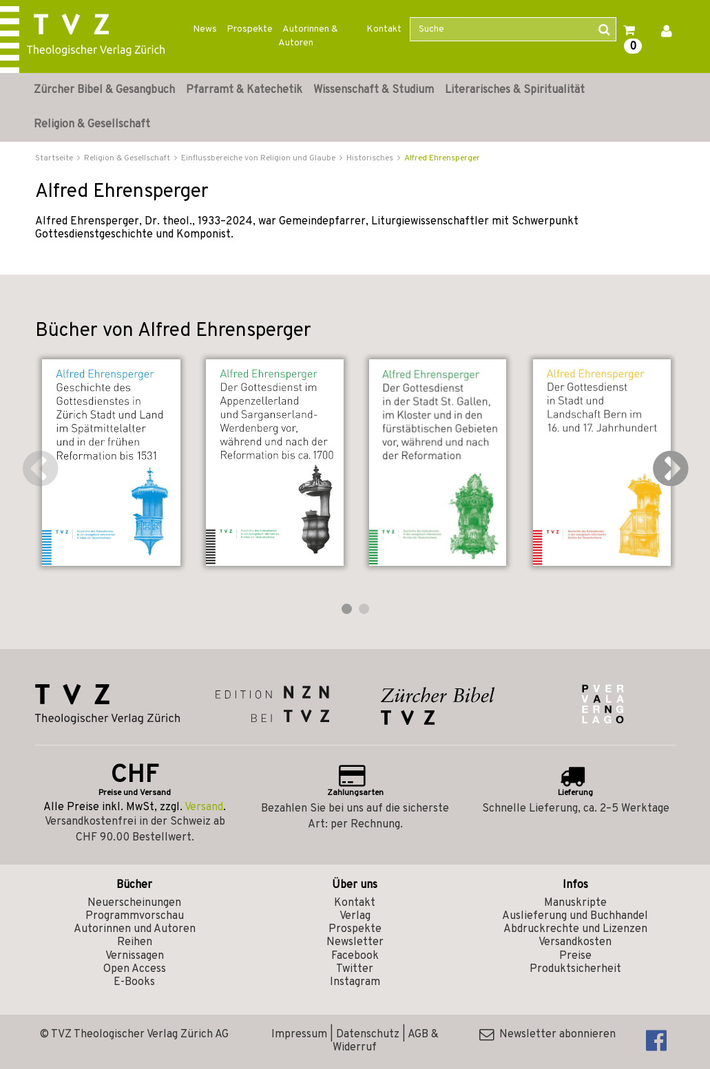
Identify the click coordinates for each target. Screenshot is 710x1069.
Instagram (355, 982)
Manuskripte (575, 903)
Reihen (134, 942)
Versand (204, 807)
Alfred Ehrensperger (442, 158)
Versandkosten (575, 942)
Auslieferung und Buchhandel (575, 916)
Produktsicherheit (575, 969)
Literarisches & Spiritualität (515, 90)
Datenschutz (367, 1034)
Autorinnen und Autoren (135, 929)
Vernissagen (134, 956)
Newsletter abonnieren (547, 1034)
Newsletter (355, 942)
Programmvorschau (134, 916)
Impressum (299, 1034)
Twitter (354, 969)
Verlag (355, 916)
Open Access (134, 969)
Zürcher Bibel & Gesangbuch (104, 90)
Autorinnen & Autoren (308, 36)
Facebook (355, 956)
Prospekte (250, 29)
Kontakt (383, 29)
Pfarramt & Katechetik (244, 90)
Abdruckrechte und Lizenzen (575, 929)
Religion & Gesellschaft (92, 124)
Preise (575, 956)
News (205, 29)
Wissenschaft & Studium (373, 90)
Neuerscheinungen (134, 903)
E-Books (134, 982)
